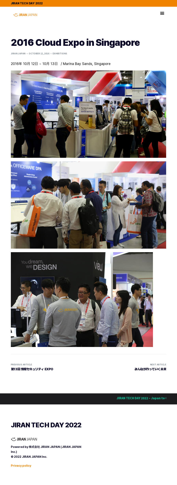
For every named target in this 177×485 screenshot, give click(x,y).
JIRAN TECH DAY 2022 (27, 3)
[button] (162, 13)
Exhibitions (60, 53)
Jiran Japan (18, 53)
